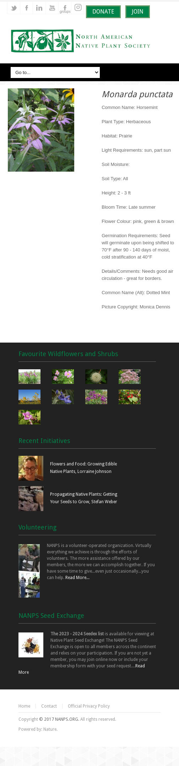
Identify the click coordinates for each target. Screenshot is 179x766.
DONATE (103, 11)
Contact (49, 706)
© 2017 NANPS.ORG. (59, 719)
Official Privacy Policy (89, 706)
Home (24, 706)
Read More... (77, 577)
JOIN (137, 11)
